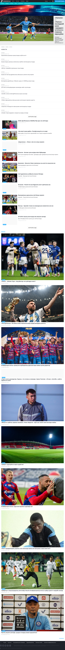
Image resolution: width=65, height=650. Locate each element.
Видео (27, 1)
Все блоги (61, 638)
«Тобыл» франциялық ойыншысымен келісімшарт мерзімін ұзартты (18, 100)
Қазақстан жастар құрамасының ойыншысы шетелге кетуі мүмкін (17, 74)
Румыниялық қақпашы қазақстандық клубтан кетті (13, 55)
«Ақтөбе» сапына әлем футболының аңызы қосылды (14, 93)
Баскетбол (20, 3)
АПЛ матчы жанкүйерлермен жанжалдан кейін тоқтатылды (16, 87)
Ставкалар (22, 1)
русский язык (59, 1)
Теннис (11, 3)
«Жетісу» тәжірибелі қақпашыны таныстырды (12, 68)
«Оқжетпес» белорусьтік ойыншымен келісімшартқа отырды (16, 106)
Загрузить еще (32, 116)
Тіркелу (46, 1)
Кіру (50, 1)
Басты (13, 1)
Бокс (16, 3)
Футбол (2, 3)
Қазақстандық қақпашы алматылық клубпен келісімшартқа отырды (18, 61)
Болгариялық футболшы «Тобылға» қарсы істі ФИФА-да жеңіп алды (17, 81)
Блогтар (17, 1)
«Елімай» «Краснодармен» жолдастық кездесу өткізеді (14, 112)
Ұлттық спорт (27, 3)
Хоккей (7, 3)
